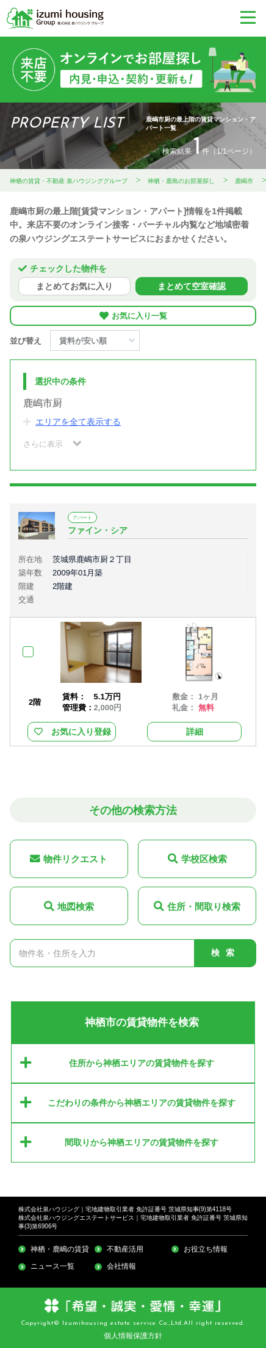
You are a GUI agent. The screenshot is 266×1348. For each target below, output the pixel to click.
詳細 (194, 732)
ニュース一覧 (52, 1266)
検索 (225, 952)
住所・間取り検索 (203, 906)
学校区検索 (204, 859)
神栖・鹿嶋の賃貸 (60, 1249)
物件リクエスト (75, 859)
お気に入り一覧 (139, 316)
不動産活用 (125, 1249)
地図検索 (75, 906)
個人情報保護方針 (133, 1335)
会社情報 (121, 1266)
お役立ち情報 (206, 1249)
